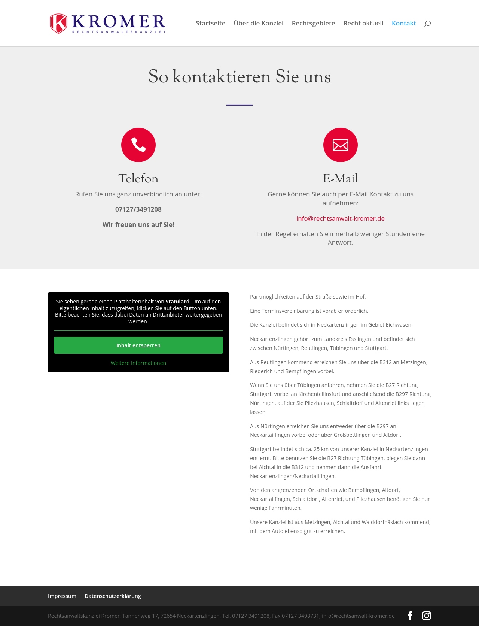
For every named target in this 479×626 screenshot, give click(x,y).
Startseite (210, 24)
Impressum (62, 595)
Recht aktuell (363, 24)
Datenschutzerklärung (113, 595)
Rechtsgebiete (313, 24)
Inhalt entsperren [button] (138, 345)
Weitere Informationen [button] (138, 363)
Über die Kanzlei (259, 24)
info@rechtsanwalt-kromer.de (340, 218)
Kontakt (404, 24)
